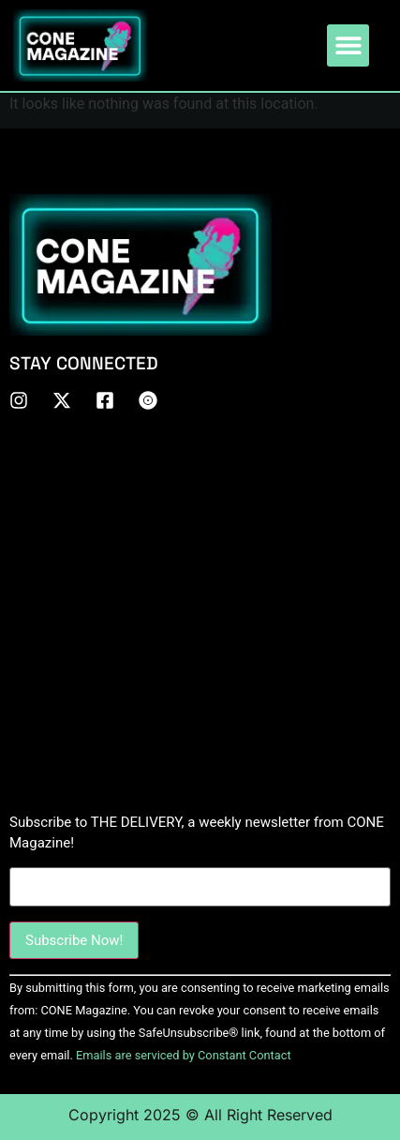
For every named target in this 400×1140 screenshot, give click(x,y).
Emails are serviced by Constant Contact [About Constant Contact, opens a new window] (183, 1055)
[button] (348, 45)
